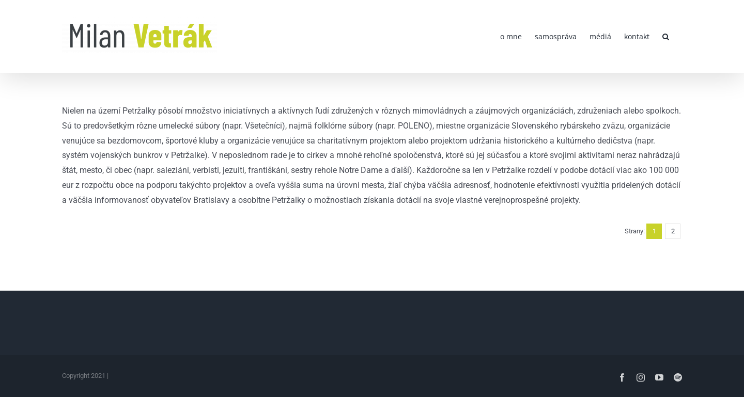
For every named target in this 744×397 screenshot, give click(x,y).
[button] (665, 36)
